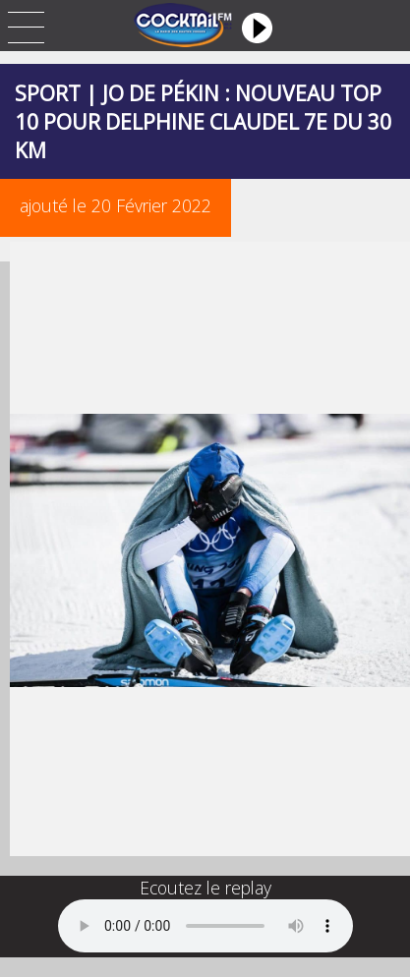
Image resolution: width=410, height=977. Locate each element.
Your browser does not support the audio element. (205, 925)
